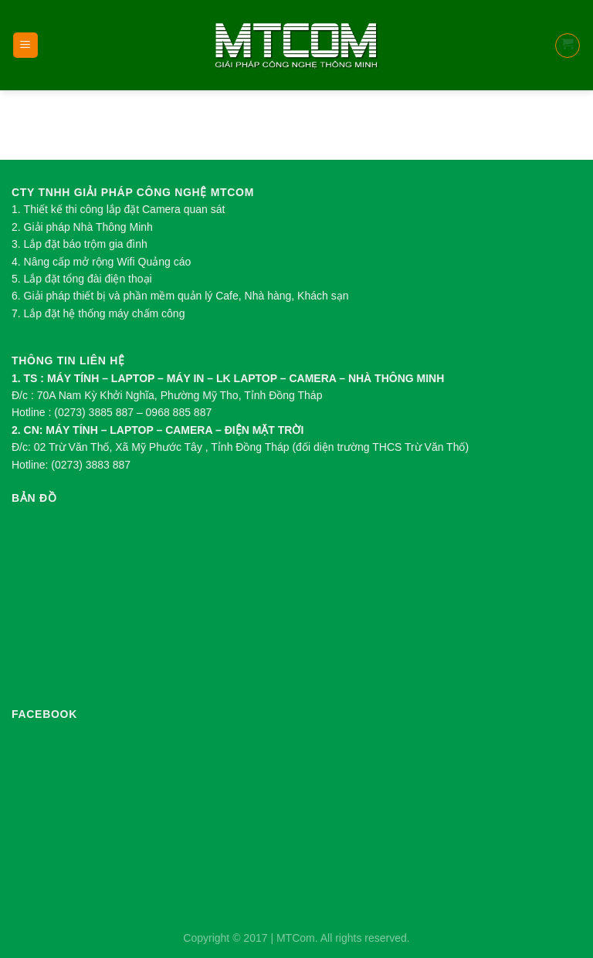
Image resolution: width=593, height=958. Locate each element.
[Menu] (26, 45)
